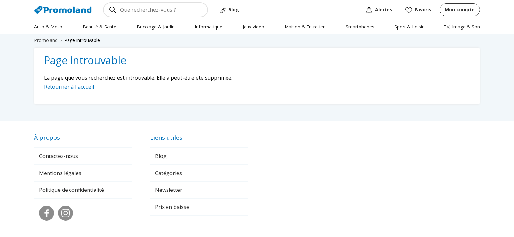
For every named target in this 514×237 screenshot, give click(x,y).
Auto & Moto (48, 27)
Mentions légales (60, 173)
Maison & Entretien (305, 27)
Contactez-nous (58, 156)
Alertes (379, 10)
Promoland (46, 40)
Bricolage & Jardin (156, 27)
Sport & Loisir (409, 27)
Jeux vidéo (253, 27)
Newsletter (168, 189)
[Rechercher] (113, 9)
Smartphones (360, 27)
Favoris (418, 10)
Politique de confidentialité (71, 189)
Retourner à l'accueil (69, 86)
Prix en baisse (172, 206)
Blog (233, 10)
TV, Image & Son (462, 27)
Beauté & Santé (99, 27)
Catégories (168, 173)
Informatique (208, 27)
